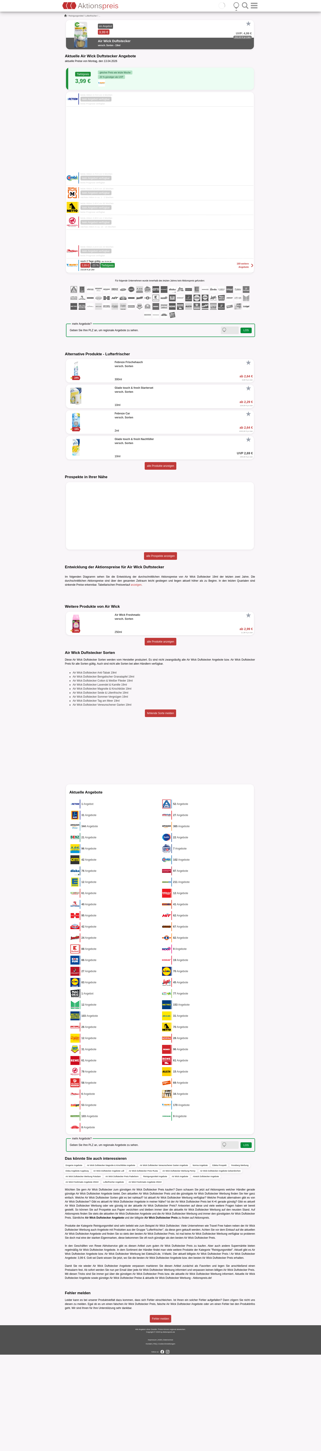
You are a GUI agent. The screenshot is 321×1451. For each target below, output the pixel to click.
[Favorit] (248, 23)
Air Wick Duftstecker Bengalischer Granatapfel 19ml (103, 773)
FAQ (155, 1440)
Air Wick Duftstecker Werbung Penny (179, 1267)
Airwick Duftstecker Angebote (206, 1272)
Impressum (152, 1436)
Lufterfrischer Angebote (113, 1278)
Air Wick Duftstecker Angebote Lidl (108, 1267)
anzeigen (136, 584)
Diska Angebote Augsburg (77, 1267)
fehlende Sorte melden (160, 809)
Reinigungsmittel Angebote (155, 1272)
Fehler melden (160, 1415)
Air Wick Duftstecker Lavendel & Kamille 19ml (100, 781)
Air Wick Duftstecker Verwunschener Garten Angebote (164, 1261)
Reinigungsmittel (76, 16)
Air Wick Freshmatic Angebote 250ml (82, 1278)
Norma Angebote (200, 1261)
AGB (160, 1436)
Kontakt (149, 1440)
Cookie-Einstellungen (166, 1440)
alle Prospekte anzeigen (160, 556)
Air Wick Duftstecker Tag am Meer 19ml (96, 797)
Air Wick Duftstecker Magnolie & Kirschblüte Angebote (111, 1261)
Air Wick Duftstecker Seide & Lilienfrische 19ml (100, 789)
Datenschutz (168, 1436)
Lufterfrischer (91, 16)
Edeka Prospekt (219, 1261)
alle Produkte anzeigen (160, 465)
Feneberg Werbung (239, 1261)
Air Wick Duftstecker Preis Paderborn (122, 1272)
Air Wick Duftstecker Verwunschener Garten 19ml (102, 801)
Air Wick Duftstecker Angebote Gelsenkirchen (220, 1267)
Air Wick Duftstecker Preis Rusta (143, 1267)
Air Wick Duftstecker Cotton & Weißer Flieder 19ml (103, 777)
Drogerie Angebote (74, 1261)
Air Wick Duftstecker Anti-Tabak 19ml (95, 769)
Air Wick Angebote (180, 1272)
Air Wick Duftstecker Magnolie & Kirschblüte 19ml (102, 785)
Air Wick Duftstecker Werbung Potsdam (83, 1272)
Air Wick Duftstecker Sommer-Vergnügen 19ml (100, 793)
